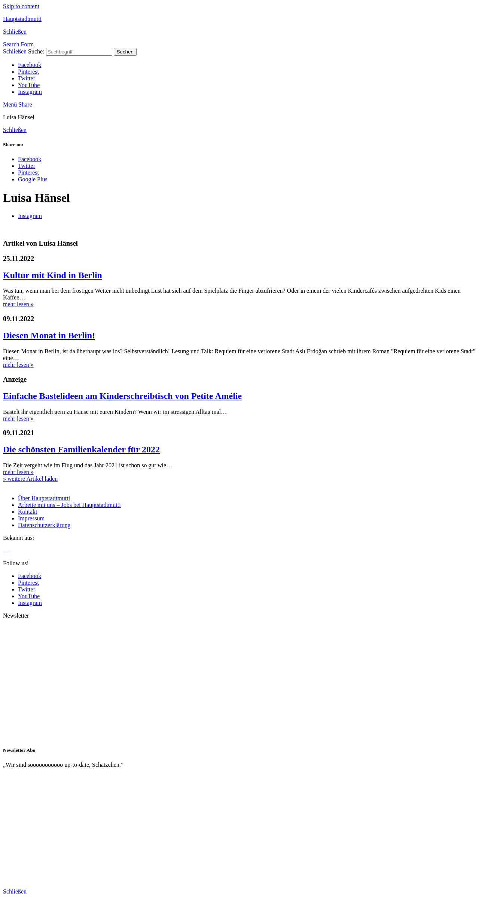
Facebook (29, 65)
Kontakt (27, 511)
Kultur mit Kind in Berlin (52, 275)
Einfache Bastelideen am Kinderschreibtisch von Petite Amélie (122, 396)
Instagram (30, 92)
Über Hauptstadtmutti (44, 498)
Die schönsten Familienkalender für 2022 (81, 449)
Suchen (125, 52)
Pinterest (28, 71)
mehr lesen (18, 304)
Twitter (26, 78)
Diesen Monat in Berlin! (49, 335)
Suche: (36, 51)
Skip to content (21, 6)
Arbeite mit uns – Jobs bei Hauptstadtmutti (69, 505)
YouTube (29, 85)
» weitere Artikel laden (30, 479)
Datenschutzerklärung (44, 525)
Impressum (31, 518)
